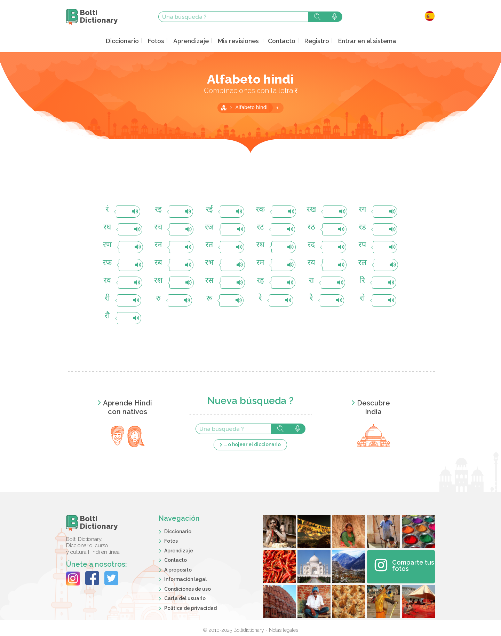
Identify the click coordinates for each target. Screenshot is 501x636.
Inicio (223, 107)
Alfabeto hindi (252, 107)
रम (260, 262)
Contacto (279, 40)
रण (107, 245)
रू (209, 298)
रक (260, 209)
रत (209, 245)
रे (260, 298)
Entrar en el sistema (360, 40)
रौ (107, 316)
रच (158, 227)
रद (311, 245)
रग (362, 209)
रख (311, 209)
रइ (158, 209)
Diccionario (129, 40)
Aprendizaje (193, 40)
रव (107, 280)
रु (158, 298)
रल (362, 262)
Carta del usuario (185, 597)
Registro (312, 40)
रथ (260, 245)
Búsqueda (317, 16)
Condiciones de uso (187, 588)
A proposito (178, 569)
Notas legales (283, 629)
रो (362, 298)
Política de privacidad (190, 607)
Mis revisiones (238, 40)
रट (260, 227)
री (107, 298)
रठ (311, 227)
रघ (107, 227)
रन (158, 245)
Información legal (185, 578)
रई (209, 209)
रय (311, 262)
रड (362, 227)
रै (311, 298)
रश (158, 280)
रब (158, 262)
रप (362, 245)
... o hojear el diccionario (252, 444)
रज (209, 227)
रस (209, 280)
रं (107, 209)
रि (362, 280)
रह (260, 280)
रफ (107, 262)
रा (311, 280)
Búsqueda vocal (334, 16)
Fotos (160, 40)
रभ (209, 262)
